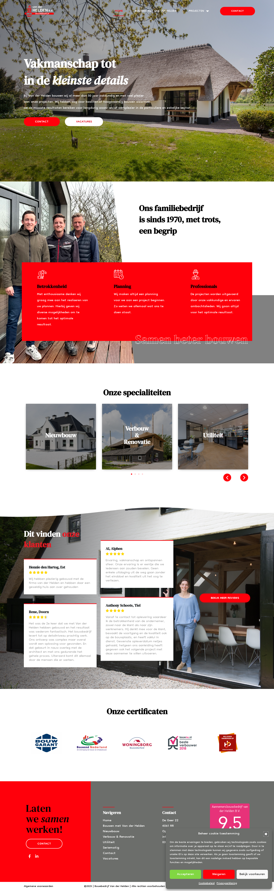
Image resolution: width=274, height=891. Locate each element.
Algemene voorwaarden (38, 886)
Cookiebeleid (207, 883)
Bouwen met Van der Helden (156, 11)
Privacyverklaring (227, 883)
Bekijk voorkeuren (252, 874)
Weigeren (219, 874)
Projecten (199, 11)
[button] (266, 834)
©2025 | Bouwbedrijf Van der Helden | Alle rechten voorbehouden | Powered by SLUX (136, 886)
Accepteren (185, 874)
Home (119, 11)
